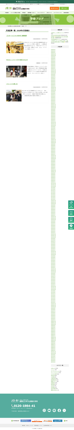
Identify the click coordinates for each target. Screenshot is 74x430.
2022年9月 (53, 109)
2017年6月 (53, 191)
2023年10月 (53, 90)
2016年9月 (53, 205)
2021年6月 (53, 130)
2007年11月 (53, 351)
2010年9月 (53, 308)
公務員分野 (53, 378)
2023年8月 (53, 93)
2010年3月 (53, 316)
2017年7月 (53, 190)
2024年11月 (53, 71)
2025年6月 (53, 61)
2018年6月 (53, 175)
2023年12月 (53, 87)
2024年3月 (53, 83)
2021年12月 (53, 122)
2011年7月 (53, 293)
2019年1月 (53, 168)
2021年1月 (53, 138)
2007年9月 (53, 354)
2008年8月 (53, 343)
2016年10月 (53, 203)
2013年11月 (53, 252)
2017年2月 (53, 197)
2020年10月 (53, 142)
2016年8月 (53, 206)
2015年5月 (53, 226)
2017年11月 (53, 184)
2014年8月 (53, 239)
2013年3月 (53, 264)
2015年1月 (53, 232)
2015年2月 (53, 231)
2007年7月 (53, 357)
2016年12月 (53, 200)
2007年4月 (53, 361)
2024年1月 (53, 85)
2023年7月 (53, 94)
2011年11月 (53, 287)
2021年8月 (53, 128)
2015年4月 (53, 228)
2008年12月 (53, 337)
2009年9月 (53, 325)
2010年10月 (53, 306)
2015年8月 (53, 222)
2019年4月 (53, 167)
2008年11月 (53, 338)
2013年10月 (53, 254)
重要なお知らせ (54, 390)
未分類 (52, 385)
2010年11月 (53, 305)
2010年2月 (53, 318)
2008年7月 (53, 344)
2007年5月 (53, 360)
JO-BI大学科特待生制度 (56, 35)
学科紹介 (24, 12)
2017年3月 (53, 196)
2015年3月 (53, 229)
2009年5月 (53, 331)
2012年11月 (53, 270)
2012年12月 (53, 268)
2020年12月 (53, 139)
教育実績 (53, 384)
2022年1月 (53, 120)
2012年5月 (53, 279)
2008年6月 (53, 345)
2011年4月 (53, 298)
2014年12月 (53, 234)
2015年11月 (53, 218)
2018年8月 (53, 174)
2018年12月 (53, 170)
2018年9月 (53, 173)
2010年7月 (53, 311)
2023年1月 (53, 103)
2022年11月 (53, 106)
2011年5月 (53, 296)
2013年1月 (53, 267)
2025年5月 (53, 62)
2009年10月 (53, 324)
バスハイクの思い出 (12, 84)
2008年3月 (53, 350)
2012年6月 (53, 277)
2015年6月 (53, 225)
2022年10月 (53, 107)
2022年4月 (53, 116)
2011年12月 (53, 286)
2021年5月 (53, 132)
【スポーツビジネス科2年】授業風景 (16, 35)
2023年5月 (53, 97)
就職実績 (53, 382)
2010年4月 (53, 315)
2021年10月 (53, 125)
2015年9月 (53, 221)
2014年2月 (53, 248)
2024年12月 (53, 69)
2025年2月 (53, 67)
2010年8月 (53, 309)
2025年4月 (53, 64)
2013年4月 (53, 263)
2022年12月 (53, 104)
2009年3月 (53, 334)
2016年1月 (53, 215)
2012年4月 (53, 280)
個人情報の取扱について (48, 425)
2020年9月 (53, 144)
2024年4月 (53, 81)
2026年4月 (53, 49)
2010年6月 (53, 312)
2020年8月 (53, 145)
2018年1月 (53, 181)
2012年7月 (53, 276)
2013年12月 (53, 251)
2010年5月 (53, 313)
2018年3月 (53, 180)
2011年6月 (53, 295)
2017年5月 (53, 193)
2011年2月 (53, 300)
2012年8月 (53, 274)
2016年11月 (53, 202)
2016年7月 (53, 207)
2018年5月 (53, 177)
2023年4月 (53, 98)
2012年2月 (53, 283)
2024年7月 (53, 77)
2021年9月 (53, 126)
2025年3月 (53, 65)
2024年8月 (53, 75)
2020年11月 (53, 141)
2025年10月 (53, 55)
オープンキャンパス (58, 12)
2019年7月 (53, 162)
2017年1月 (53, 199)
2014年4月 (53, 245)
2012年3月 (53, 282)
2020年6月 (53, 148)
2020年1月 (53, 154)
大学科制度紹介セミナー (56, 39)
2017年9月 (53, 187)
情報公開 (23, 425)
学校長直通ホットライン (38, 425)
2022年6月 (53, 113)
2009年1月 (53, 335)
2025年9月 (53, 56)
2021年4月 (53, 133)
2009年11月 (53, 322)
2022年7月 (53, 112)
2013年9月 (53, 255)
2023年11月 (53, 88)
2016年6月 (53, 209)
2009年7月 (53, 328)
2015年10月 (53, 219)
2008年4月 (53, 348)
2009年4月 (53, 332)
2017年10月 (53, 186)
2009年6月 (53, 329)
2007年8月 (53, 356)
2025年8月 (53, 58)
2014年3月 (53, 247)
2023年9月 (53, 91)
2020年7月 (53, 146)
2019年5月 (53, 165)
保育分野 (53, 375)
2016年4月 (53, 210)
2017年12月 (53, 183)
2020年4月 (53, 151)
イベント (53, 369)
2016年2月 (53, 213)
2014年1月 (53, 250)
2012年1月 (53, 284)
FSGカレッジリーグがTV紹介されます (17, 59)
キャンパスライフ (37, 38)
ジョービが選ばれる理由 (15, 12)
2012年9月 (53, 273)
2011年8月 (53, 292)
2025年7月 (53, 59)
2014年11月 (53, 235)
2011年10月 (53, 289)
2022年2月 (53, 119)
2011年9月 (53, 290)
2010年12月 (53, 303)
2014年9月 (53, 238)
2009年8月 (53, 327)
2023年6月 (53, 96)
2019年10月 (53, 158)
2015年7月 (53, 223)
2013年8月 (53, 257)
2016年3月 (53, 212)
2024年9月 (53, 74)
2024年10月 (53, 72)
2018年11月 (53, 171)
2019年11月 (53, 157)
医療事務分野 (54, 379)
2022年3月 (53, 117)
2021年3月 (53, 135)
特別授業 (53, 387)
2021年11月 (53, 123)
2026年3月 (53, 51)
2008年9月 (53, 341)
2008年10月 (53, 340)
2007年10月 (53, 353)
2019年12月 (53, 155)
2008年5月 (53, 347)
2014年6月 (53, 242)
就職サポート (54, 381)
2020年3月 (53, 152)
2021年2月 (53, 136)
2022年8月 (53, 110)
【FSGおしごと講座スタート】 (57, 32)
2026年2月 (53, 52)
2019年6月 (53, 164)
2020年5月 (53, 149)
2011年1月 (53, 302)
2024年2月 (53, 84)
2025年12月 (53, 53)
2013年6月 (53, 260)
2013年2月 (53, 266)
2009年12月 (53, 321)
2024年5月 (53, 80)
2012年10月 (53, 271)
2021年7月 (53, 129)
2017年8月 (53, 189)
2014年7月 (53, 241)
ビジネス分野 (54, 374)
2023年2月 (53, 101)
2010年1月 (53, 319)
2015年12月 (53, 216)
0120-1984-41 (25, 406)
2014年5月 (53, 244)
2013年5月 (53, 261)
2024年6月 (53, 78)
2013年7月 (53, 258)
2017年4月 (53, 194)
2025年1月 (53, 68)
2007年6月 (53, 359)
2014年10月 (53, 236)
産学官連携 (53, 388)
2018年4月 (53, 178)
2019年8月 (53, 161)
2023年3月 (53, 100)
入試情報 (53, 377)
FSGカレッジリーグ (29, 425)
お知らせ (53, 368)
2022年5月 (53, 114)
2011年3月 (53, 299)
